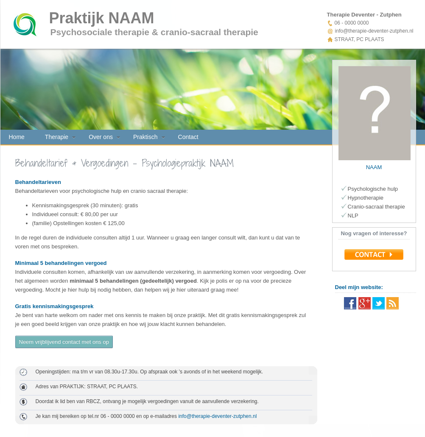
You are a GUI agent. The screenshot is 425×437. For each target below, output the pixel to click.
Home (17, 137)
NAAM (374, 167)
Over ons (101, 137)
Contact (188, 137)
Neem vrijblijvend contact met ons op (64, 342)
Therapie (56, 137)
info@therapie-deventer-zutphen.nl (217, 416)
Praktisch (145, 137)
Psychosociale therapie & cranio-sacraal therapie (154, 32)
